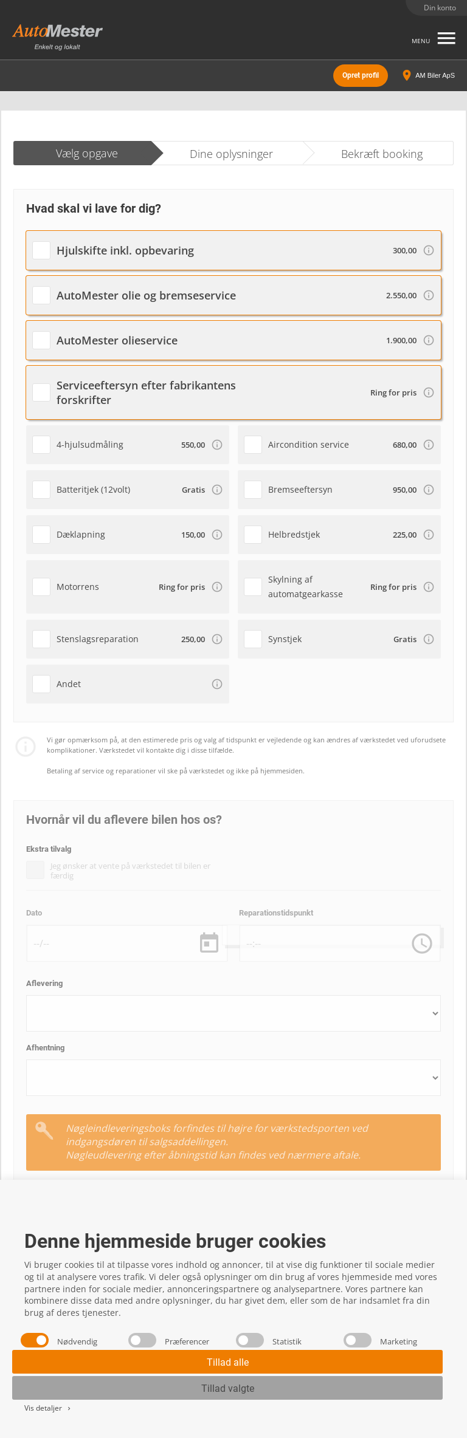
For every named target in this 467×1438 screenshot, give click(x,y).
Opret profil (360, 75)
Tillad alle (228, 1362)
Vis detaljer (48, 1408)
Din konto (440, 7)
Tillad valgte (227, 1388)
